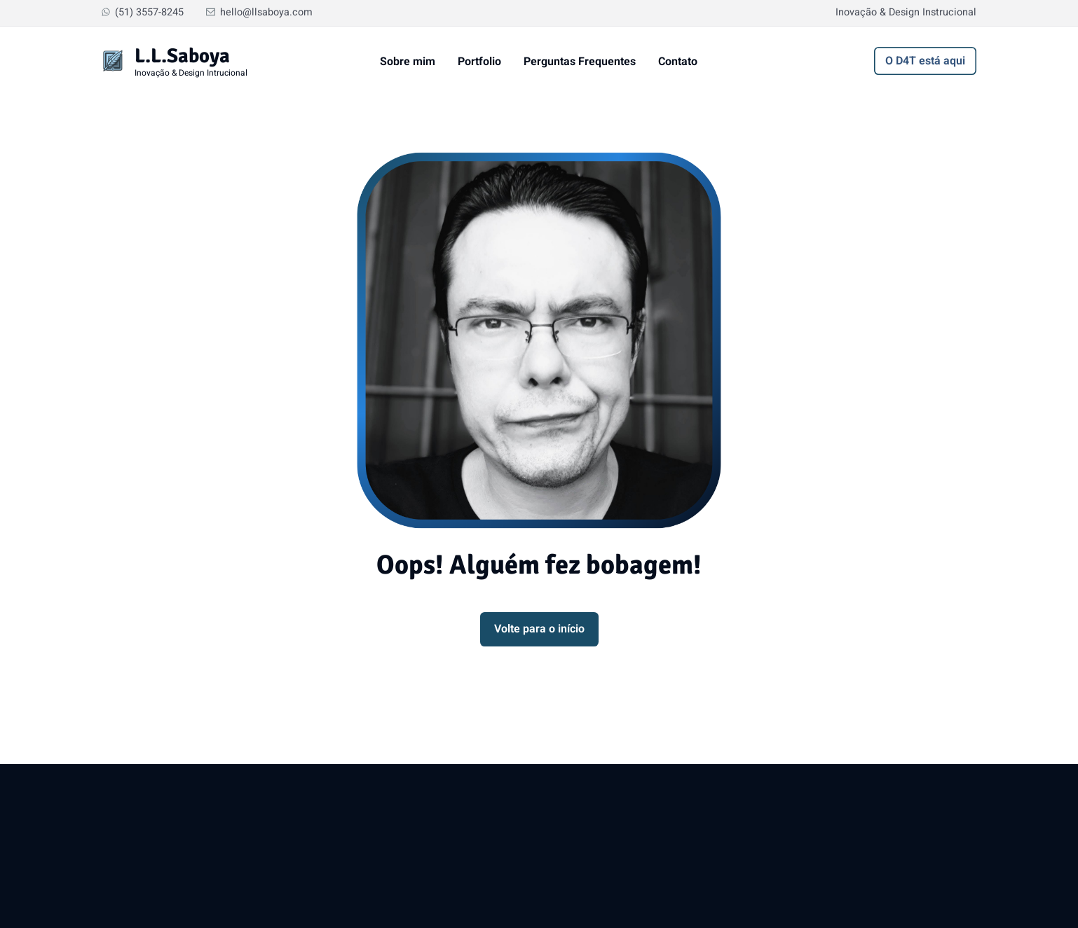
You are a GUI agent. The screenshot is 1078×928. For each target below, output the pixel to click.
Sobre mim (407, 61)
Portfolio (479, 61)
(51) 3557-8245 (143, 12)
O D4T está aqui (925, 61)
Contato (677, 61)
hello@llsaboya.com (259, 12)
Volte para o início (539, 629)
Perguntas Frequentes (580, 61)
